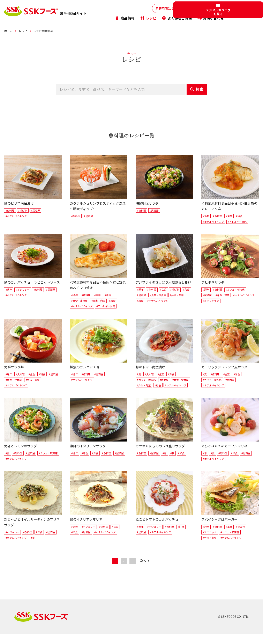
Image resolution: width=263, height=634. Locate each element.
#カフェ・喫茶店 (235, 289)
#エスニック (210, 532)
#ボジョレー (23, 289)
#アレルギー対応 (237, 221)
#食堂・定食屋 (79, 300)
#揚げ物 (22, 210)
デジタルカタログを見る (246, 11)
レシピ (148, 17)
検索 (196, 89)
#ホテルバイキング (16, 216)
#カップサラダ (211, 300)
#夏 (139, 374)
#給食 (239, 216)
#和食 (108, 295)
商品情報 (125, 17)
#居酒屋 (35, 210)
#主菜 (229, 216)
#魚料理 (10, 210)
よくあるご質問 (177, 17)
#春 (164, 453)
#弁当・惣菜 (98, 300)
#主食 (32, 374)
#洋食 (171, 374)
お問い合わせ (210, 17)
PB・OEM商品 (208, 8)
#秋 (172, 453)
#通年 (206, 216)
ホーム (8, 31)
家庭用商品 (149, 8)
